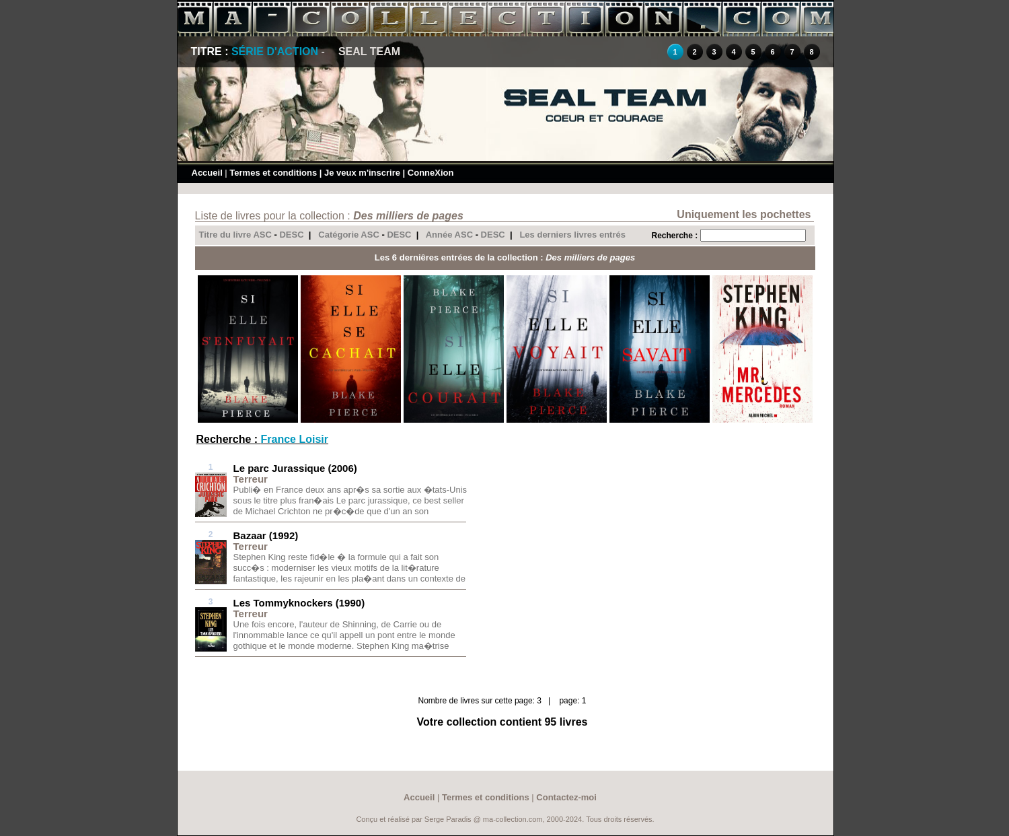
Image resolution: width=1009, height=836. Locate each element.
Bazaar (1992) (266, 535)
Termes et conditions (273, 173)
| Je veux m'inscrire (360, 173)
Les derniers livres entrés (572, 235)
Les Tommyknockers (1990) (299, 602)
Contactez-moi (566, 797)
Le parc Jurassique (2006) (295, 468)
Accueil (207, 173)
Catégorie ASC (348, 235)
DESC (291, 235)
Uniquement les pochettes (744, 214)
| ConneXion (428, 173)
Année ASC (449, 235)
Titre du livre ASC (235, 235)
